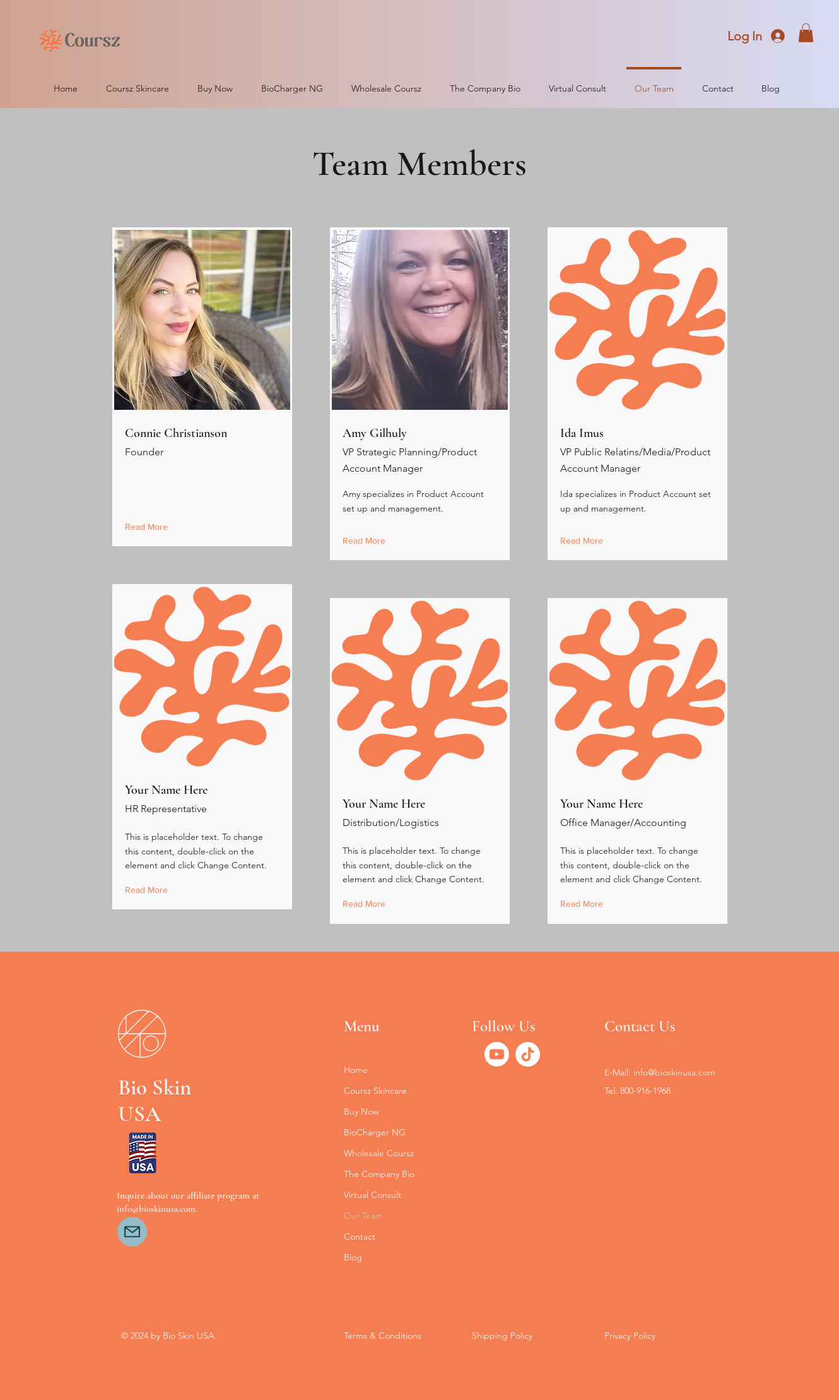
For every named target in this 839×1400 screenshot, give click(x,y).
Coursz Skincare (375, 1090)
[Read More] (149, 527)
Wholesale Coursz (379, 1153)
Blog (353, 1257)
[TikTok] (527, 1054)
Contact (359, 1236)
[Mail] (132, 1232)
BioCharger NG (375, 1132)
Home (356, 1069)
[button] (806, 32)
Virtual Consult (372, 1194)
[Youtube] (496, 1054)
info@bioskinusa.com (674, 1072)
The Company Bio (379, 1174)
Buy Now (361, 1111)
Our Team (363, 1215)
